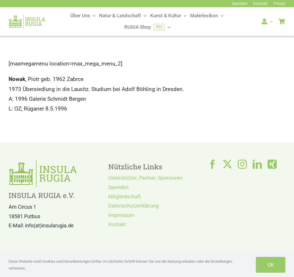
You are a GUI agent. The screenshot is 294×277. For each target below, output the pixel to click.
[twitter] (227, 164)
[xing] (272, 164)
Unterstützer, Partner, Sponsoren (145, 178)
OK (270, 265)
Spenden (118, 187)
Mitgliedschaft (124, 196)
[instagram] (242, 164)
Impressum (121, 215)
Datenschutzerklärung (133, 206)
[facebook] (212, 164)
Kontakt (117, 224)
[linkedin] (257, 164)
